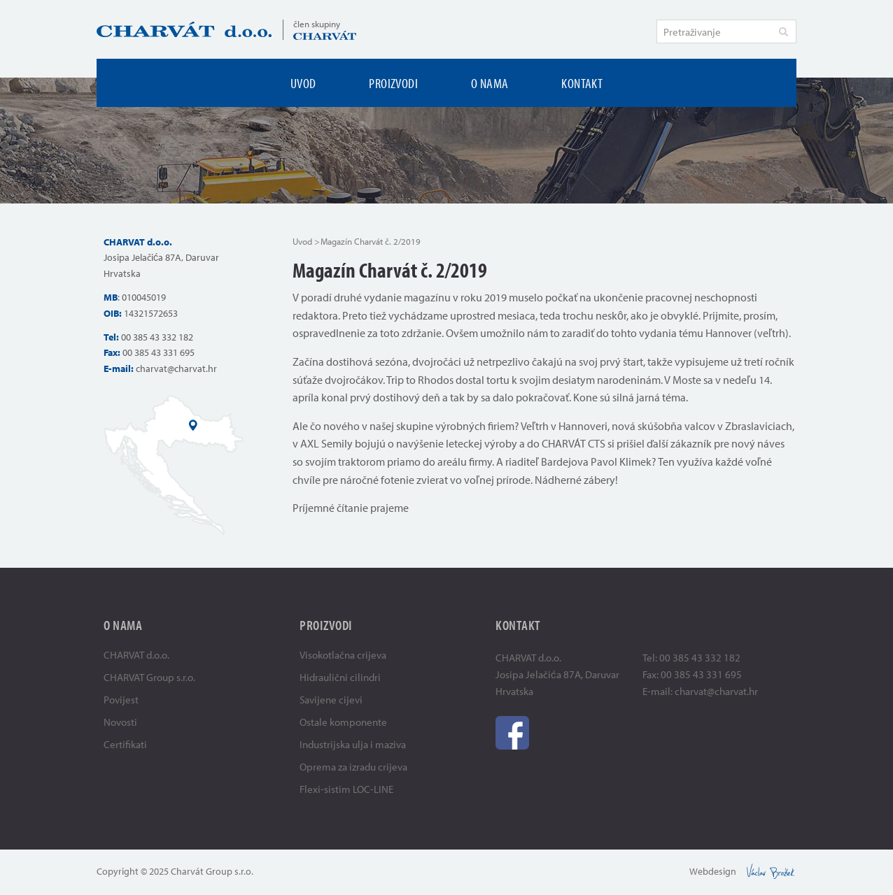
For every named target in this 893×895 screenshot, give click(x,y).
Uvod (303, 83)
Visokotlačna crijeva (343, 654)
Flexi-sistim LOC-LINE (346, 789)
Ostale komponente (343, 722)
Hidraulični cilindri (340, 677)
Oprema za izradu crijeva (353, 766)
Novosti (120, 722)
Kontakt (582, 83)
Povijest (121, 699)
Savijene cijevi (331, 699)
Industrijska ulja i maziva (353, 744)
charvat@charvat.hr (176, 368)
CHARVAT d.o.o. (136, 654)
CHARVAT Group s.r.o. (149, 677)
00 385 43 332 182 (157, 337)
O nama (489, 83)
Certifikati (125, 744)
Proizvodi (393, 83)
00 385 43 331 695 (158, 352)
